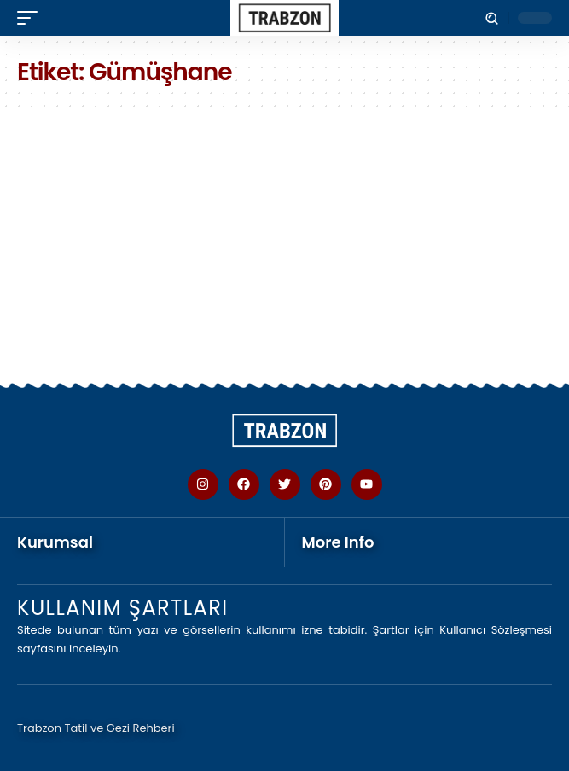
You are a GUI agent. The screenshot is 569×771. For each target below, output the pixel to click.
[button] (31, 18)
